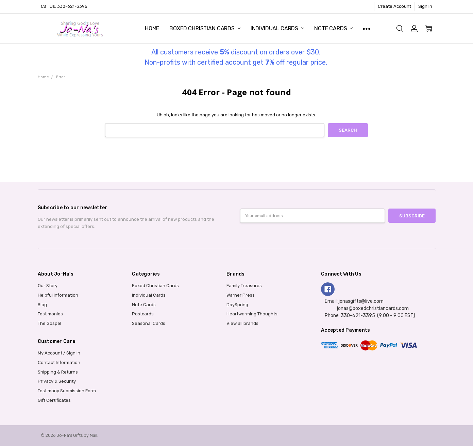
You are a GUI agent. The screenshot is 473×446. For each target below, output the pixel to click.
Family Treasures (244, 285)
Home (152, 28)
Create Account (394, 6)
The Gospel (49, 323)
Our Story (47, 285)
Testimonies (50, 313)
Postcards (143, 313)
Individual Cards (277, 28)
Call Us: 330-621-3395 (64, 6)
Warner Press (240, 295)
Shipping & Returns (58, 372)
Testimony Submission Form (67, 390)
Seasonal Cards (148, 323)
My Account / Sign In (59, 353)
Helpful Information (58, 295)
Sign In (425, 6)
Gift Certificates (54, 400)
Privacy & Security (57, 381)
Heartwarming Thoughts (251, 313)
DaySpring (237, 304)
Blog (42, 304)
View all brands (242, 323)
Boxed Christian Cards (204, 28)
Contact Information (59, 362)
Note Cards (333, 28)
